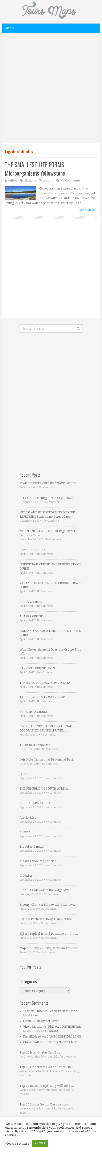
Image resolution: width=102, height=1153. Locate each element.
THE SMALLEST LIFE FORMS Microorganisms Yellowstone (35, 168)
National (31, 180)
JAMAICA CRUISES (33, 549)
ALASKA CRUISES (32, 616)
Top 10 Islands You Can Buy (40, 1052)
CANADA (26, 875)
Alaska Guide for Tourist (38, 861)
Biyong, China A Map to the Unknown (47, 904)
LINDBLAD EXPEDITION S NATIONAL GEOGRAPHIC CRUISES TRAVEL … (46, 728)
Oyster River (50, 1021)
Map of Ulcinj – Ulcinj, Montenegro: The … (51, 948)
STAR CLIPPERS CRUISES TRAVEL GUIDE (48, 483)
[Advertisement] (51, 88)
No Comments (70, 180)
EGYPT (24, 774)
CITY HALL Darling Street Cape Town (46, 498)
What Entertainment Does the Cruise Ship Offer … (50, 651)
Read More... (88, 210)
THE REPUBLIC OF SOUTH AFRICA (44, 788)
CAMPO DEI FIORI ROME (64, 1036)
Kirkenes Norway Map (61, 1042)
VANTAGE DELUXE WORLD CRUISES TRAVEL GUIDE (51, 585)
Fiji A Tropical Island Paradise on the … (49, 933)
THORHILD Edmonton (35, 745)
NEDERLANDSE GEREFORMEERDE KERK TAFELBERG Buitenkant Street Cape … (47, 514)
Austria (25, 832)
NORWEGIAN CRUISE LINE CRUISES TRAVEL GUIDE (51, 566)
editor (12, 180)
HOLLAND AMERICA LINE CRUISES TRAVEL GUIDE (50, 633)
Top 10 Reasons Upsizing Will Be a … (47, 1085)
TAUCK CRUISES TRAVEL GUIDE (42, 697)
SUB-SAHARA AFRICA (35, 803)
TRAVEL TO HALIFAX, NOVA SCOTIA (45, 682)
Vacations (46, 180)
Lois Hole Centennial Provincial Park (47, 759)
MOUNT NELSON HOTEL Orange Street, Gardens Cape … (48, 533)
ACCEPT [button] (40, 1143)
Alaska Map (28, 817)
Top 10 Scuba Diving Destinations (44, 1104)
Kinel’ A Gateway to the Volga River (45, 890)
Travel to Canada (32, 846)
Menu (9, 28)
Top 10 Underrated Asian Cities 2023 (46, 1067)
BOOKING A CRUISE (34, 711)
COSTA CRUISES (31, 601)
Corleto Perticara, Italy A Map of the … (48, 919)
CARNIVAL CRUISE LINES (37, 668)
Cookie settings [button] (17, 1143)
